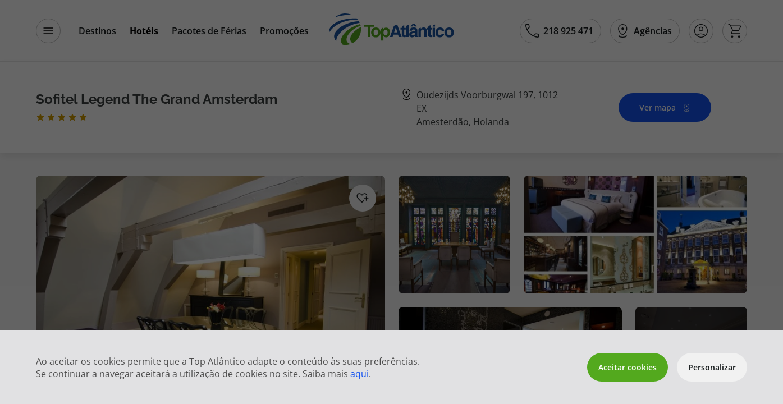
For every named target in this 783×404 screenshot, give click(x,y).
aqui (359, 374)
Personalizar (712, 367)
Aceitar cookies (627, 367)
